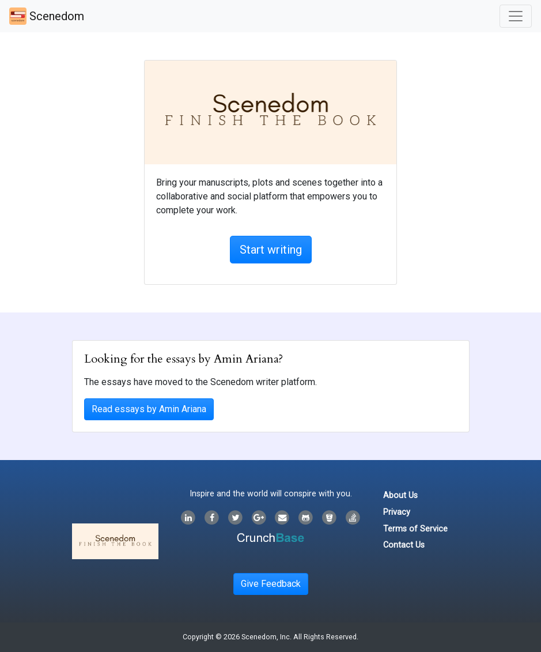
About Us (400, 495)
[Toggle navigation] (516, 16)
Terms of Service (415, 529)
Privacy (396, 512)
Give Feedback (271, 583)
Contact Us (404, 545)
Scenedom (46, 16)
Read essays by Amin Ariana (149, 409)
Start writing (271, 250)
